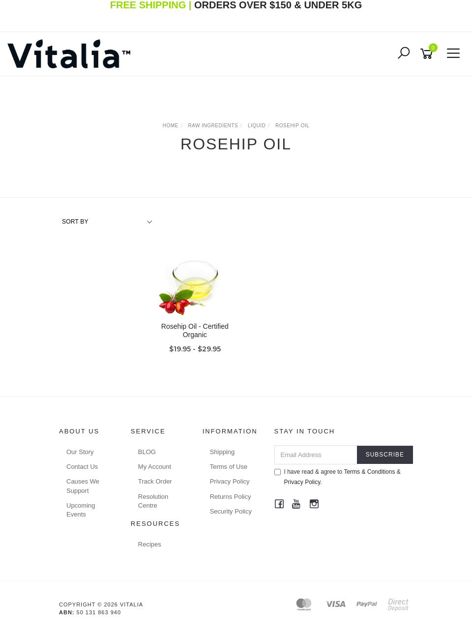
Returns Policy (230, 496)
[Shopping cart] (428, 54)
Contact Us (82, 466)
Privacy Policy (230, 481)
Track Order (155, 481)
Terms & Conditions (369, 471)
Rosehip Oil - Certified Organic (195, 330)
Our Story (80, 452)
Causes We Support (82, 486)
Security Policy (231, 511)
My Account (154, 466)
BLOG (147, 452)
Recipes (149, 544)
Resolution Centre (153, 501)
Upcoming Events (80, 510)
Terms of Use (229, 466)
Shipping (222, 452)
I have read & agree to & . (337, 477)
